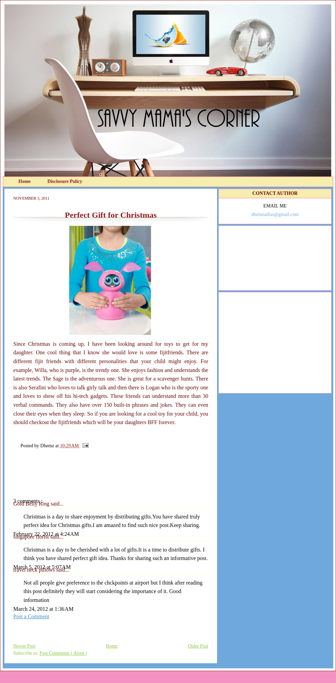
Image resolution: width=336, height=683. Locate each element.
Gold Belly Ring (32, 504)
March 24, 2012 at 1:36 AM (43, 609)
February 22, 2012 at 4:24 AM (46, 534)
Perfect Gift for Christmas (110, 215)
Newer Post (24, 646)
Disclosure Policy (64, 181)
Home (25, 181)
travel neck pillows (34, 570)
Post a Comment (31, 616)
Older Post (198, 646)
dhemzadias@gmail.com (275, 214)
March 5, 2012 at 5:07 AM (42, 567)
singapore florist (31, 537)
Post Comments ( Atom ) (63, 653)
